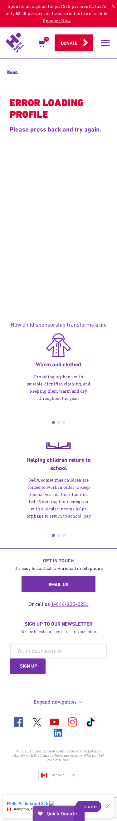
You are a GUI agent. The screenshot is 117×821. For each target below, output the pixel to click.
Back (12, 71)
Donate (69, 43)
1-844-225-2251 (70, 604)
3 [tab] (64, 422)
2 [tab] (58, 422)
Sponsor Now (57, 20)
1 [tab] (53, 422)
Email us (59, 584)
